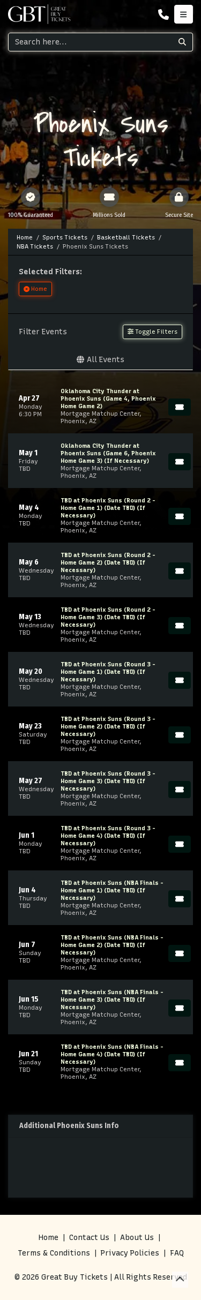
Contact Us (89, 1237)
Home (48, 1237)
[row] (100, 406)
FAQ (177, 1253)
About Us (137, 1237)
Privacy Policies (130, 1253)
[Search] (90, 42)
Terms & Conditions (54, 1253)
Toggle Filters (152, 331)
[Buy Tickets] (179, 407)
